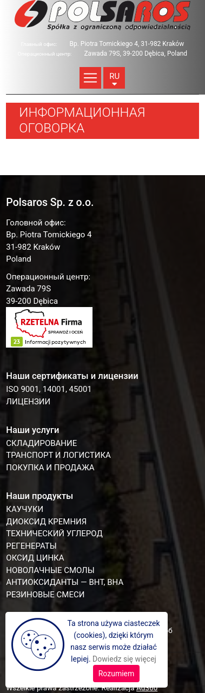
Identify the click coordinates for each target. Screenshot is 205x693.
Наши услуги (32, 430)
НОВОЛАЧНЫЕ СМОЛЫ (50, 570)
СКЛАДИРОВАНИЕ (41, 443)
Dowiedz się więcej (124, 659)
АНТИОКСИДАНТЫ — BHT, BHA (64, 582)
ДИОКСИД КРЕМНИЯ (46, 522)
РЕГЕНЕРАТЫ (31, 546)
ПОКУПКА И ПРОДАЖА (50, 467)
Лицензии (28, 402)
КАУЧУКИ (24, 509)
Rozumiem (116, 673)
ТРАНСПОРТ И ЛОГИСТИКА (58, 455)
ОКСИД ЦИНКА (35, 558)
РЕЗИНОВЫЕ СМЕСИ (45, 594)
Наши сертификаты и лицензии (72, 376)
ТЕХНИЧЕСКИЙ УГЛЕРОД (54, 533)
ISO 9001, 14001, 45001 (48, 389)
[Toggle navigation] (90, 78)
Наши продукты (39, 496)
